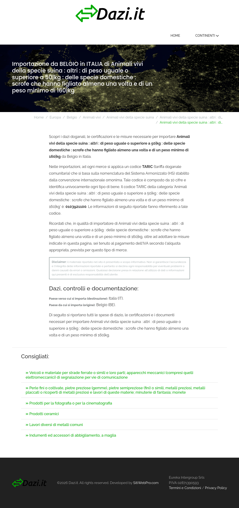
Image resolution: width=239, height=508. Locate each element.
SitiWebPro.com (146, 483)
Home (176, 35)
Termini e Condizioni (185, 488)
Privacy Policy (216, 488)
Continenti (208, 35)
